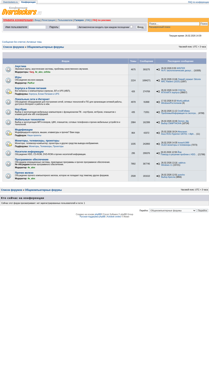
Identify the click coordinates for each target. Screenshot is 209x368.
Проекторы (58, 146)
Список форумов (13, 47)
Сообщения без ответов (13, 42)
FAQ (88, 20)
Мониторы (34, 146)
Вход (37, 20)
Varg (32, 72)
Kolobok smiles (114, 216)
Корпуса (33, 94)
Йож (179, 152)
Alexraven (182, 132)
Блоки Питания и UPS (48, 94)
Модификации (24, 129)
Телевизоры (46, 146)
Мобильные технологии (30, 119)
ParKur (31, 83)
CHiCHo (182, 90)
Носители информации (29, 151)
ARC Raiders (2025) (170, 81)
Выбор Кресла (168, 177)
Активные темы (34, 42)
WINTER (181, 68)
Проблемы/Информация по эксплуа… (179, 113)
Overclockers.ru (10, 2)
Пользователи (65, 20)
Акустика (20, 66)
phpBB (98, 214)
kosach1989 (183, 143)
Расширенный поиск (159, 27)
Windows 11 (166, 165)
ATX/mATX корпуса (170, 92)
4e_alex (39, 72)
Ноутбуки (21, 109)
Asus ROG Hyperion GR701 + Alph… (178, 134)
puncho (181, 175)
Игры (18, 77)
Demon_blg (183, 121)
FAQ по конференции (198, 2)
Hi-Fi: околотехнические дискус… (177, 70)
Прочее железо (24, 172)
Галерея (79, 20)
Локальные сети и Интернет (32, 99)
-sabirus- (182, 163)
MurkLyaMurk (183, 101)
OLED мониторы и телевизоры (176, 145)
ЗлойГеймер (184, 111)
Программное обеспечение (31, 159)
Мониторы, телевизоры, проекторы (37, 140)
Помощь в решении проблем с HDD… (179, 154)
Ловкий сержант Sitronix (189, 79)
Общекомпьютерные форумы (45, 47)
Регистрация (48, 20)
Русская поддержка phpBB (92, 216)
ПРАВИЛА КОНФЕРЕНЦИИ (18, 20)
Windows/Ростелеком (171, 103)
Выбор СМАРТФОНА (171, 123)
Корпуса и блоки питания (30, 88)
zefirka (47, 72)
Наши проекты (34, 135)
